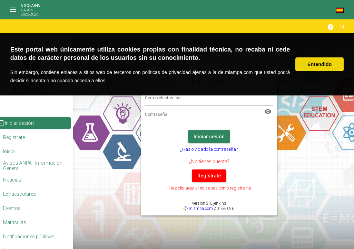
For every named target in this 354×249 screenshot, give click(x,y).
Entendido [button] (319, 64)
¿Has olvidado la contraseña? (218, 149)
